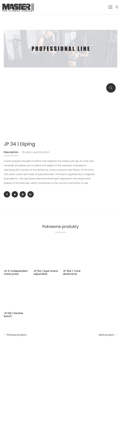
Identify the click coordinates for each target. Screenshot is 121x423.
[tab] (12, 153)
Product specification (35, 152)
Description (11, 152)
